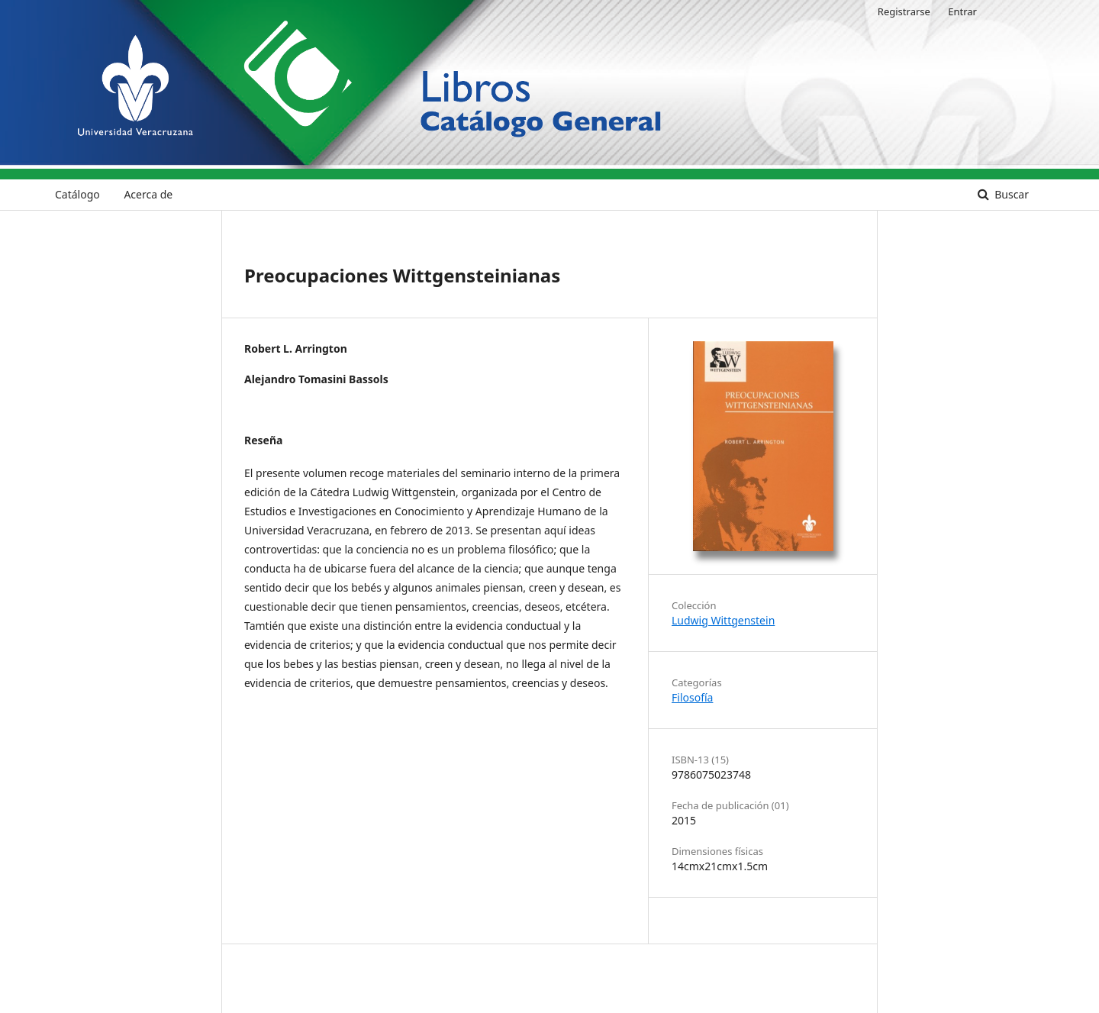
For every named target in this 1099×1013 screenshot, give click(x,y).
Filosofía (692, 697)
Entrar (962, 11)
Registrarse (904, 11)
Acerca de (148, 194)
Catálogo (77, 194)
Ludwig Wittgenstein (723, 620)
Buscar (1010, 194)
